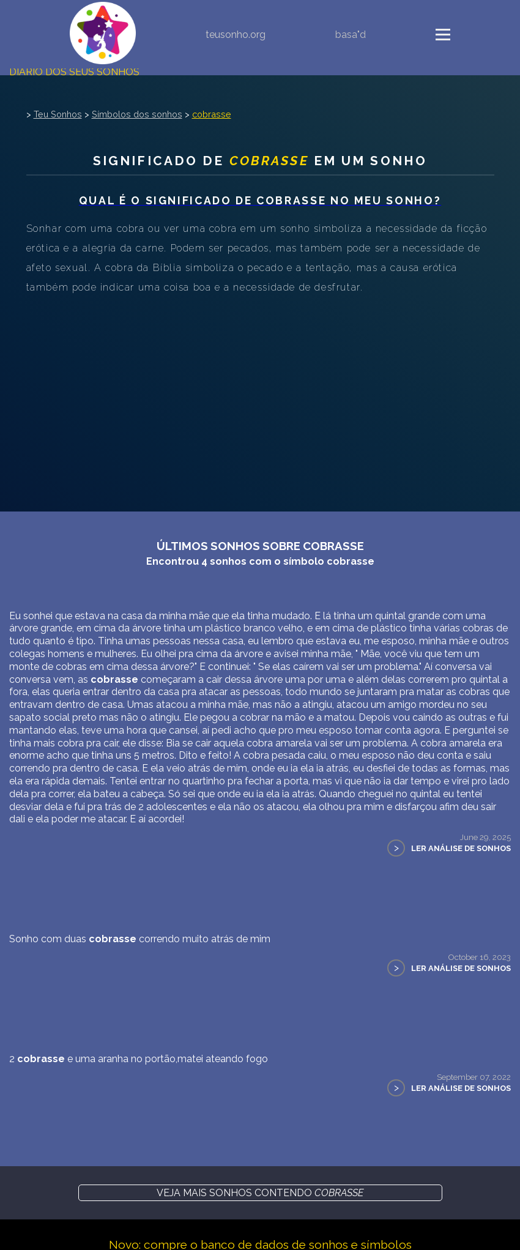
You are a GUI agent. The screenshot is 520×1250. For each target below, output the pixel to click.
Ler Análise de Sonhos (461, 848)
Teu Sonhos (58, 114)
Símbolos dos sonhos (137, 114)
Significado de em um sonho (260, 160)
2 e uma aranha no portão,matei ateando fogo (138, 1059)
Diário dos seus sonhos (74, 72)
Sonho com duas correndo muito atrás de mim (139, 939)
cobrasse (211, 114)
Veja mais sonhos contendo (260, 1193)
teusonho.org (236, 34)
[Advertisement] (260, 389)
